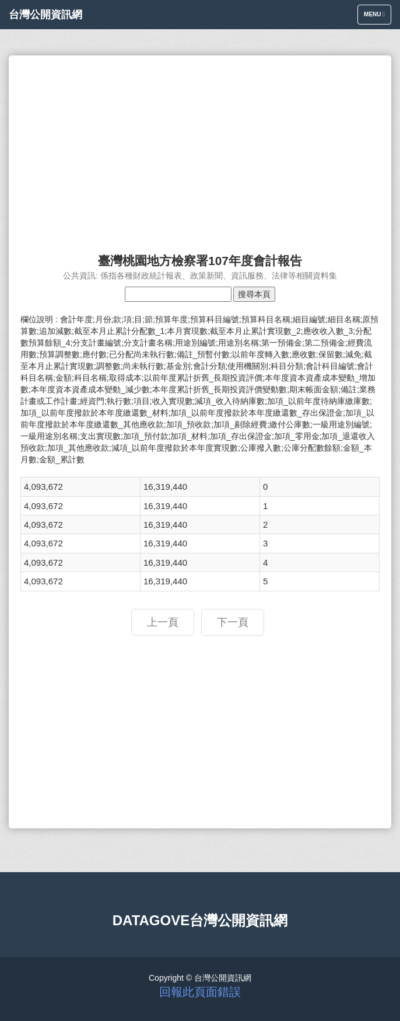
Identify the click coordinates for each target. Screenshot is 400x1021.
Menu (377, 17)
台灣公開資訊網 (45, 14)
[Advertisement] (200, 149)
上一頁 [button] (162, 622)
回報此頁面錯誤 (200, 991)
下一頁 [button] (232, 622)
